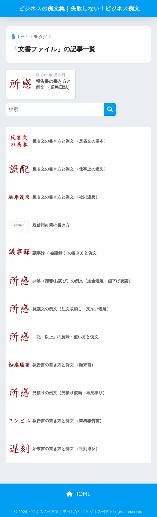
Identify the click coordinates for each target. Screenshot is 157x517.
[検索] (110, 109)
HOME (78, 493)
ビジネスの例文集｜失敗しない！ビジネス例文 (79, 8)
